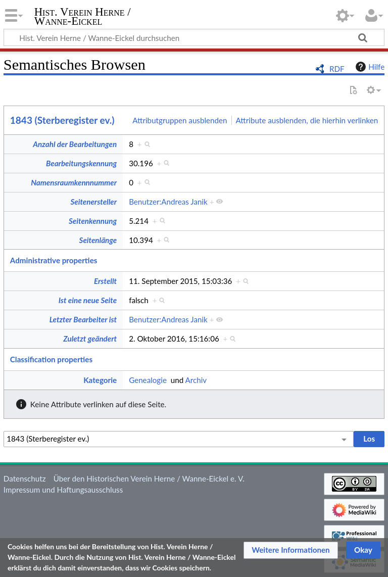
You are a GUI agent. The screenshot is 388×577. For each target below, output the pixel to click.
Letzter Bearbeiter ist (83, 319)
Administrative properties (54, 260)
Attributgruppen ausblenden (179, 120)
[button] (291, 550)
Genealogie (148, 379)
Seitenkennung (93, 220)
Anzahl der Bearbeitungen (75, 144)
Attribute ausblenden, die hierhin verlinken (307, 120)
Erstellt (105, 280)
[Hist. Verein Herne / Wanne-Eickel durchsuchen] (194, 37)
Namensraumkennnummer (74, 182)
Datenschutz (25, 478)
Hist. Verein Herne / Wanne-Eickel (82, 17)
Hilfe (368, 67)
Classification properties (51, 359)
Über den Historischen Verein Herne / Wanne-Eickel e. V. (149, 478)
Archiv (196, 379)
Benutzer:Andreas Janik (168, 201)
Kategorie (100, 379)
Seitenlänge (98, 240)
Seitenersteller (93, 201)
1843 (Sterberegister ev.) (62, 120)
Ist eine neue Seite (88, 300)
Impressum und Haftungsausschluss (63, 489)
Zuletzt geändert (90, 338)
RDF (337, 68)
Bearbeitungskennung (81, 163)
